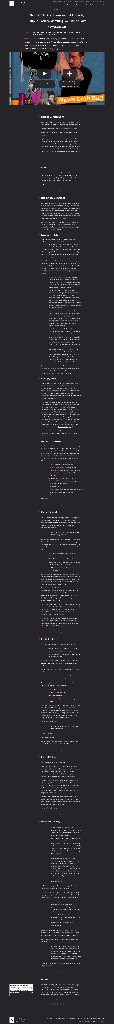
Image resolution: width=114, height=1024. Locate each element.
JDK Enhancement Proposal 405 (64, 769)
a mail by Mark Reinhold (69, 892)
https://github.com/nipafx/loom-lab (59, 495)
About (100, 5)
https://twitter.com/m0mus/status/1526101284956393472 (66, 489)
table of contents (14, 992)
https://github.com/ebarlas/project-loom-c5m (62, 467)
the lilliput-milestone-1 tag (52, 715)
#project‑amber (74, 32)
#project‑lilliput (59, 32)
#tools (48, 32)
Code (83, 5)
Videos (75, 5)
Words (66, 5)
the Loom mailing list (64, 427)
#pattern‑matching (40, 34)
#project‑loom (38, 32)
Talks (91, 5)
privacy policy (73, 86)
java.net (72, 843)
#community (53, 34)
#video (27, 32)
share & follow (14, 995)
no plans (65, 963)
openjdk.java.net (64, 835)
